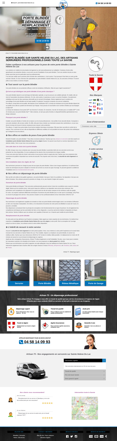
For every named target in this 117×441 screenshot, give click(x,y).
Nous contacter (49, 435)
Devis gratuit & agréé (71, 378)
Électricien (21, 437)
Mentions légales (45, 437)
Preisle (10, 247)
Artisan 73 (8, 53)
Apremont (58, 245)
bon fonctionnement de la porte (25, 169)
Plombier (15, 435)
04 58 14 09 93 (102, 3)
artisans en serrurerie (61, 139)
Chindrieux (66, 245)
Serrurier (22, 435)
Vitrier (15, 437)
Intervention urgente (71, 360)
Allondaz (51, 245)
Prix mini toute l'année (72, 375)
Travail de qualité (70, 371)
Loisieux (74, 245)
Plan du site (40, 435)
